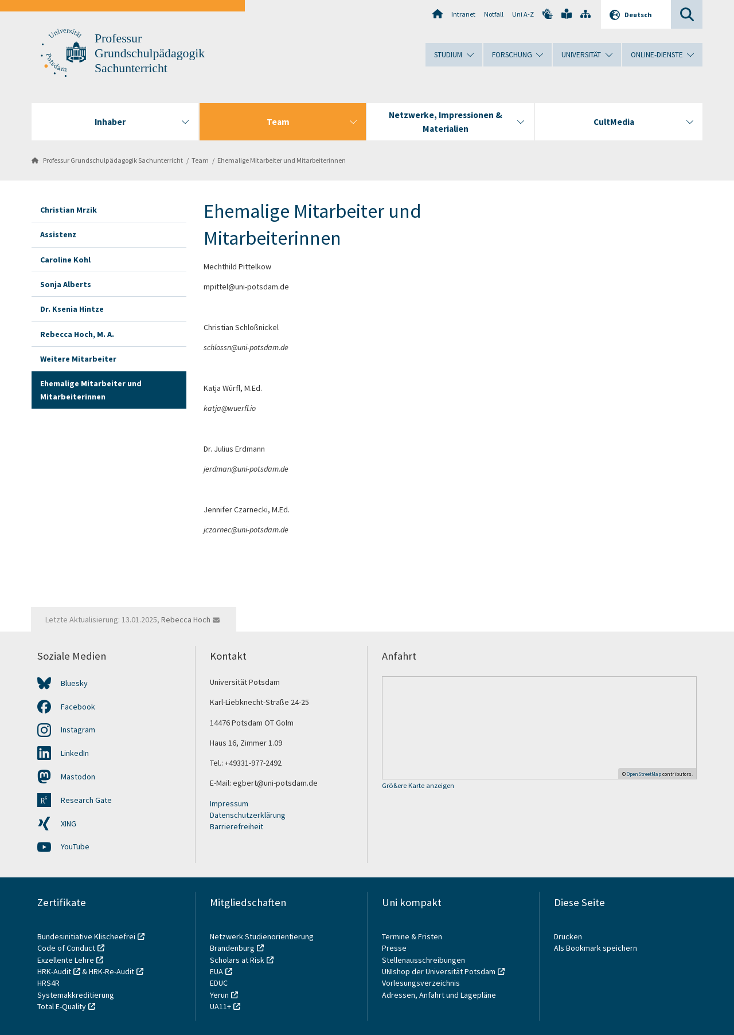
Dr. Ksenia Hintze (72, 309)
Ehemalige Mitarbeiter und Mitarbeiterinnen (281, 160)
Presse (395, 948)
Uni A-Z (523, 14)
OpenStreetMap (644, 774)
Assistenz (58, 234)
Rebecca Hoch (185, 619)
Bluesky (74, 683)
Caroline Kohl (65, 259)
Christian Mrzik (68, 210)
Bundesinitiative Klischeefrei (86, 936)
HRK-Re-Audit (111, 971)
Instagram (78, 729)
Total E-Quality (61, 1006)
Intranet (463, 14)
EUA (216, 971)
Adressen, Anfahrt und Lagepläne (439, 995)
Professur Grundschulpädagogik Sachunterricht (150, 53)
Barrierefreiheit (236, 826)
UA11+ (220, 1006)
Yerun (219, 995)
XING (68, 823)
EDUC (219, 983)
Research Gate (86, 800)
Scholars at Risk (237, 960)
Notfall (493, 14)
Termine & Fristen (413, 936)
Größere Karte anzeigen (418, 786)
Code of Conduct (66, 948)
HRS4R (48, 983)
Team (200, 160)
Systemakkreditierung (75, 995)
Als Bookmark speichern (595, 948)
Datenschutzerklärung (248, 815)
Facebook (78, 706)
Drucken (568, 936)
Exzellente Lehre (65, 960)
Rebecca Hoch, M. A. (77, 334)
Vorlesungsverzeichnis (422, 983)
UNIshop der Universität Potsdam (438, 971)
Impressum (229, 803)
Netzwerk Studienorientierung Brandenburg (262, 942)
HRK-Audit (54, 971)
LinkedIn (75, 753)
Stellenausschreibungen (423, 960)
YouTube (75, 846)
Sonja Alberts (65, 284)
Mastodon (78, 776)
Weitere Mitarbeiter (78, 359)
